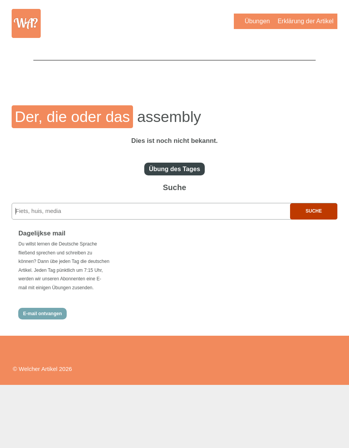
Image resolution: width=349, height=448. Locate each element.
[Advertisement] (174, 77)
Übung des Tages (174, 169)
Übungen (257, 21)
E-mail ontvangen (42, 313)
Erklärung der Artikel (305, 21)
